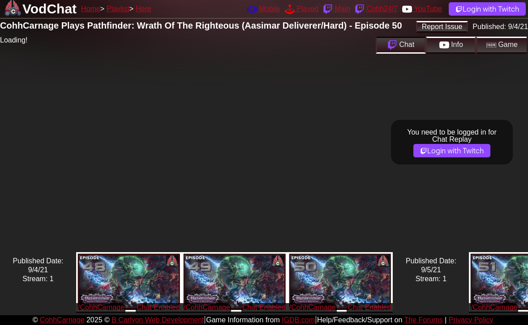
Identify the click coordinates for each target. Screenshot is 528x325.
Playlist (118, 9)
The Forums (423, 320)
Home (90, 9)
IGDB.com (298, 320)
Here (143, 9)
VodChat (49, 8)
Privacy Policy (471, 320)
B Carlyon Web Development (158, 320)
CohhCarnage (62, 320)
